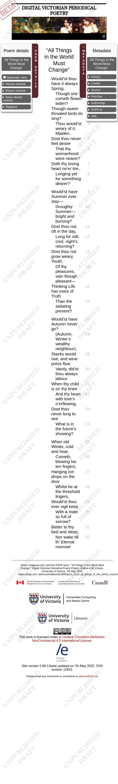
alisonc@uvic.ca (88, 676)
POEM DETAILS (35, 68)
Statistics (11, 106)
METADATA (83, 62)
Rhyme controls (15, 90)
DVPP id (96, 109)
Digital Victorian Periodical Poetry (59, 10)
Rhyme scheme (15, 84)
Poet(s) (95, 77)
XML (94, 116)
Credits (95, 83)
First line (96, 96)
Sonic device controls (12, 99)
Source (95, 90)
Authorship (98, 103)
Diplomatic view (16, 77)
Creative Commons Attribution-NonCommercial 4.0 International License (68, 638)
